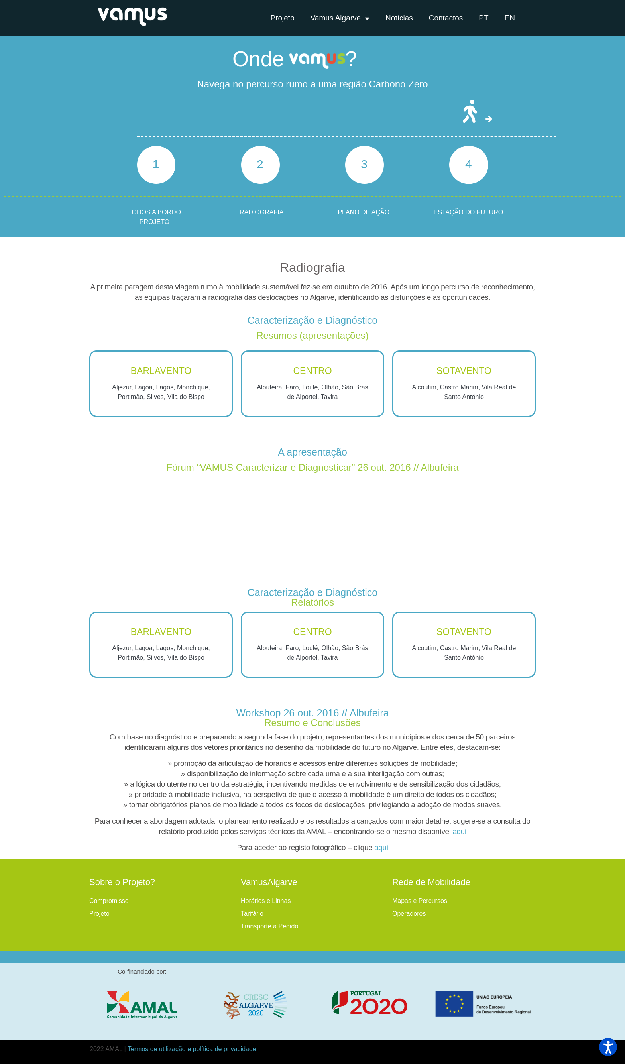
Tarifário (252, 913)
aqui (459, 831)
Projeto (99, 913)
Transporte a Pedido (269, 926)
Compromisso (109, 900)
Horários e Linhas (266, 900)
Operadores (409, 913)
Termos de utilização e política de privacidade (192, 1049)
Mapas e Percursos (419, 900)
